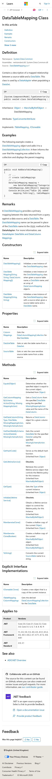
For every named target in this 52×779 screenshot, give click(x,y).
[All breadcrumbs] (4, 10)
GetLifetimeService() (11, 461)
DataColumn (37, 397)
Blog (37, 763)
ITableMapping (22, 127)
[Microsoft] (26, 4)
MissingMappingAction (35, 406)
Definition (8, 30)
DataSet (6, 84)
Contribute (6, 767)
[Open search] (40, 3)
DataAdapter (25, 80)
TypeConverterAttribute (24, 118)
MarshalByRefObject (34, 107)
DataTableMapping (11, 145)
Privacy (18, 767)
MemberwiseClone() (11, 522)
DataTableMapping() (11, 263)
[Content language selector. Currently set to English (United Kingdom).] (16, 750)
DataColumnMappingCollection (30, 335)
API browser (15, 10)
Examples (8, 33)
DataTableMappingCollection (16, 149)
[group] (26, 98)
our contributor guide (32, 687)
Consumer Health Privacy (13, 771)
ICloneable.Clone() (11, 589)
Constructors (10, 41)
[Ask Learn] (34, 10)
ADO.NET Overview (16, 660)
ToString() (7, 553)
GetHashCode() (9, 450)
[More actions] (47, 10)
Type (35, 486)
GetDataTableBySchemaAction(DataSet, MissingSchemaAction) (13, 434)
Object (17, 107)
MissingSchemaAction (35, 442)
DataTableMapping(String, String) (10, 297)
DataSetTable (8, 343)
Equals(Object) (9, 383)
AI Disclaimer (7, 763)
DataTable (35, 76)
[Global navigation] (3, 3)
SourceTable (8, 351)
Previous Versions (24, 763)
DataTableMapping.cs (19, 65)
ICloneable (35, 127)
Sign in (47, 3)
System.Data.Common (23, 59)
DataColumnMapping (33, 286)
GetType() (7, 486)
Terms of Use (34, 771)
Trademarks (7, 775)
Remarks (8, 37)
